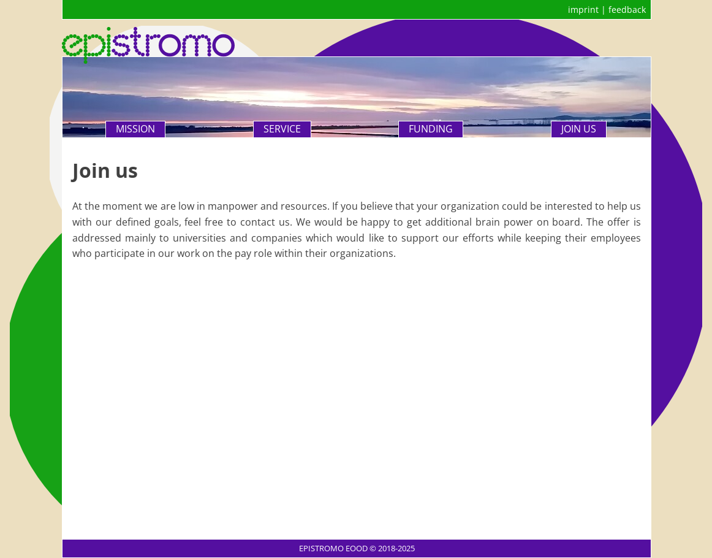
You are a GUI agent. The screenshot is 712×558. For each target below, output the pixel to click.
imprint (583, 9)
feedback (627, 9)
